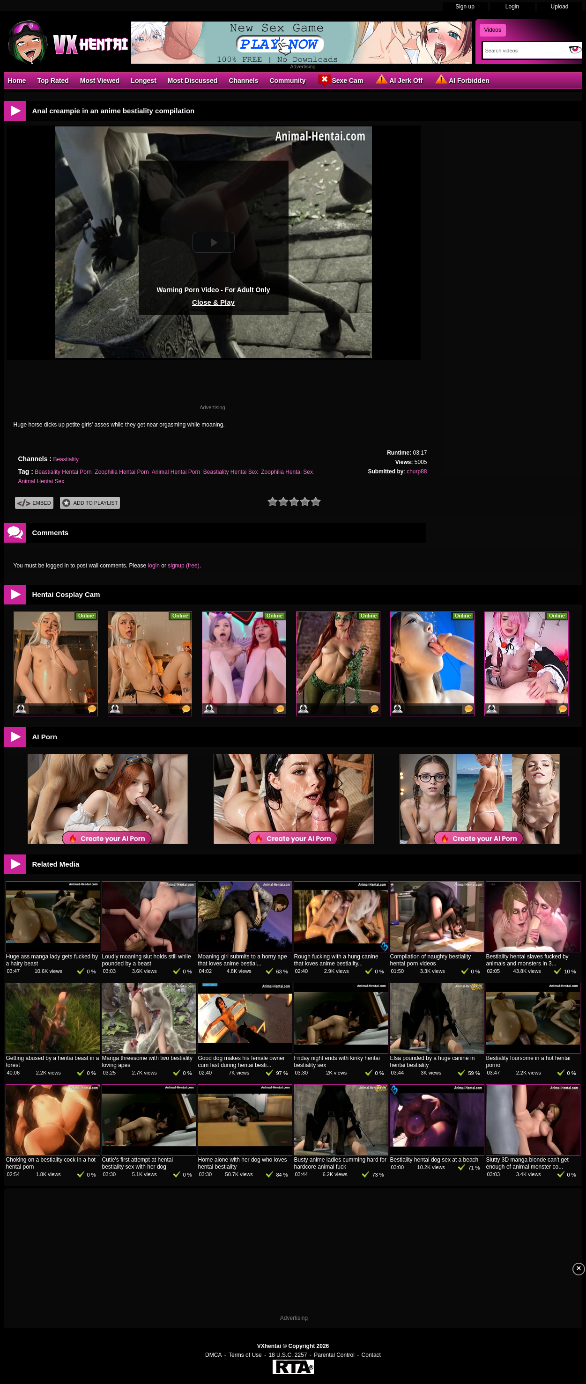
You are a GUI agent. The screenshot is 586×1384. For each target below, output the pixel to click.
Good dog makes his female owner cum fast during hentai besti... (241, 1061)
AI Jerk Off (398, 80)
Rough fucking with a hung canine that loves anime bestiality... (336, 960)
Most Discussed (193, 80)
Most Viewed (100, 80)
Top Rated (52, 80)
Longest (143, 80)
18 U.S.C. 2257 (287, 1355)
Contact (371, 1355)
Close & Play (213, 302)
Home (17, 80)
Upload (559, 6)
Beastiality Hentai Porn (63, 472)
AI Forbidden (461, 80)
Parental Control (334, 1355)
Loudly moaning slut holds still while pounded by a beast (146, 960)
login (154, 565)
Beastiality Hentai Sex (230, 472)
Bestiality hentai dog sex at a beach (434, 1159)
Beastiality (66, 459)
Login (512, 6)
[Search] (524, 50)
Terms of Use (245, 1355)
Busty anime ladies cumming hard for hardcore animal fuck (340, 1163)
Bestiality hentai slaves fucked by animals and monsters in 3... (527, 960)
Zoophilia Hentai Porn (121, 472)
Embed (34, 503)
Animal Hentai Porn (176, 472)
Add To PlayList (90, 503)
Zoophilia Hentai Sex (287, 472)
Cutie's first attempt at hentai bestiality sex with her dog (137, 1163)
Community (287, 80)
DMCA (213, 1355)
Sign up (465, 6)
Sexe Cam (340, 80)
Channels (243, 80)
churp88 (417, 471)
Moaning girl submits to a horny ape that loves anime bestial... (242, 960)
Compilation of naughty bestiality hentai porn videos (430, 960)
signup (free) (183, 565)
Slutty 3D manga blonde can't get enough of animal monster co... (527, 1163)
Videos (492, 30)
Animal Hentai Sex (41, 481)
